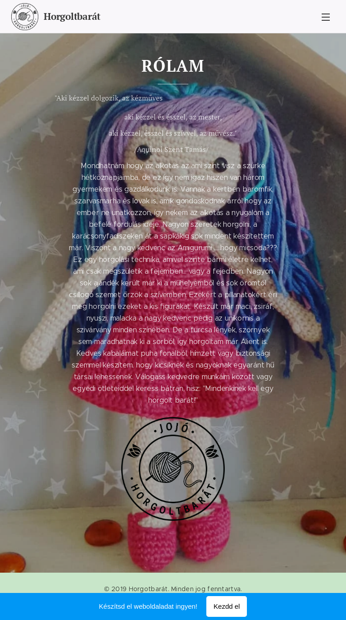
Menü (326, 17)
